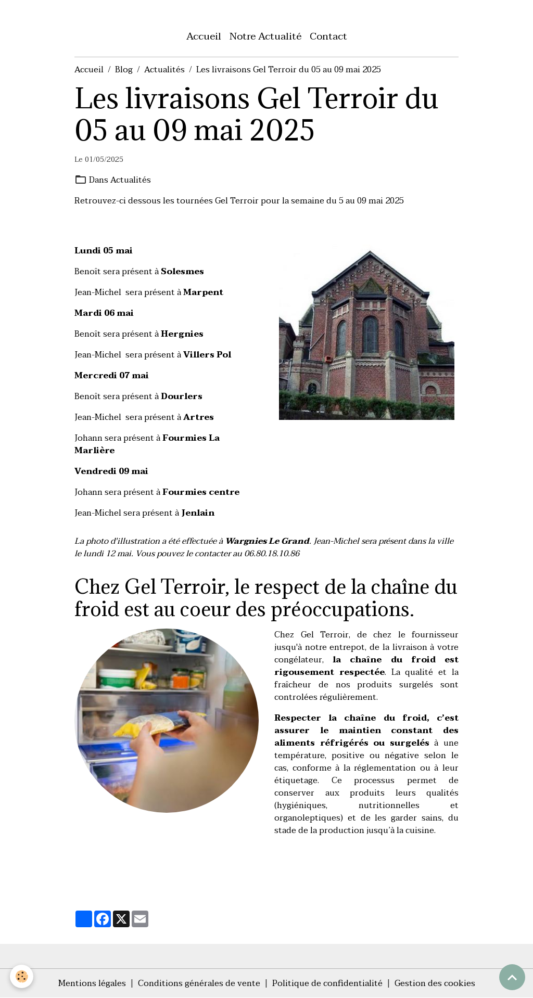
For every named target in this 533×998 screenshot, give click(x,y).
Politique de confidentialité (327, 983)
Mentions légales (92, 983)
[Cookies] (22, 976)
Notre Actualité (265, 36)
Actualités (164, 69)
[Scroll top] (512, 977)
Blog (124, 69)
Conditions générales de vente (199, 983)
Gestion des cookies (435, 983)
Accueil (203, 36)
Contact (328, 36)
